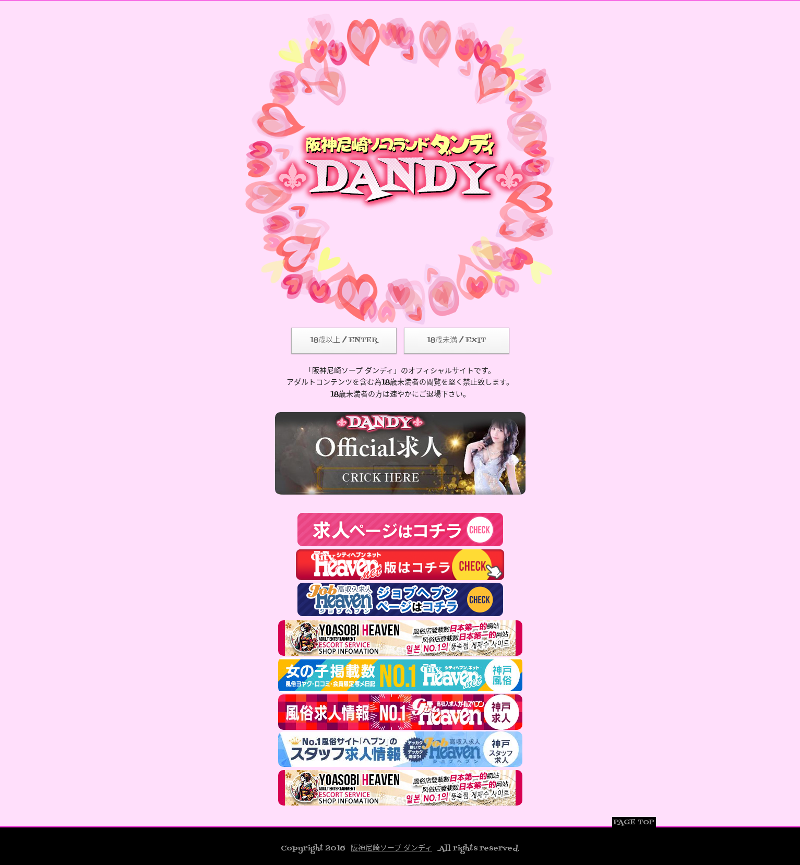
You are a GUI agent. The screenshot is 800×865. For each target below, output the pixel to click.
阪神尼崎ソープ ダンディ (391, 848)
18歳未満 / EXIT (456, 340)
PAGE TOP (633, 822)
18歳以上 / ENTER (343, 340)
